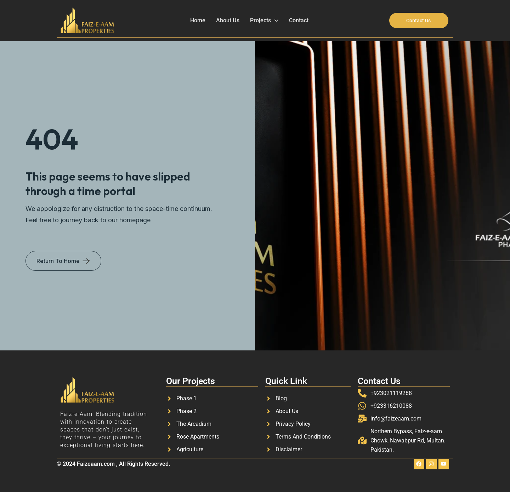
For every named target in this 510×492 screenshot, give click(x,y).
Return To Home (58, 260)
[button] (264, 20)
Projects (264, 20)
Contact (298, 20)
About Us (227, 20)
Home (197, 20)
